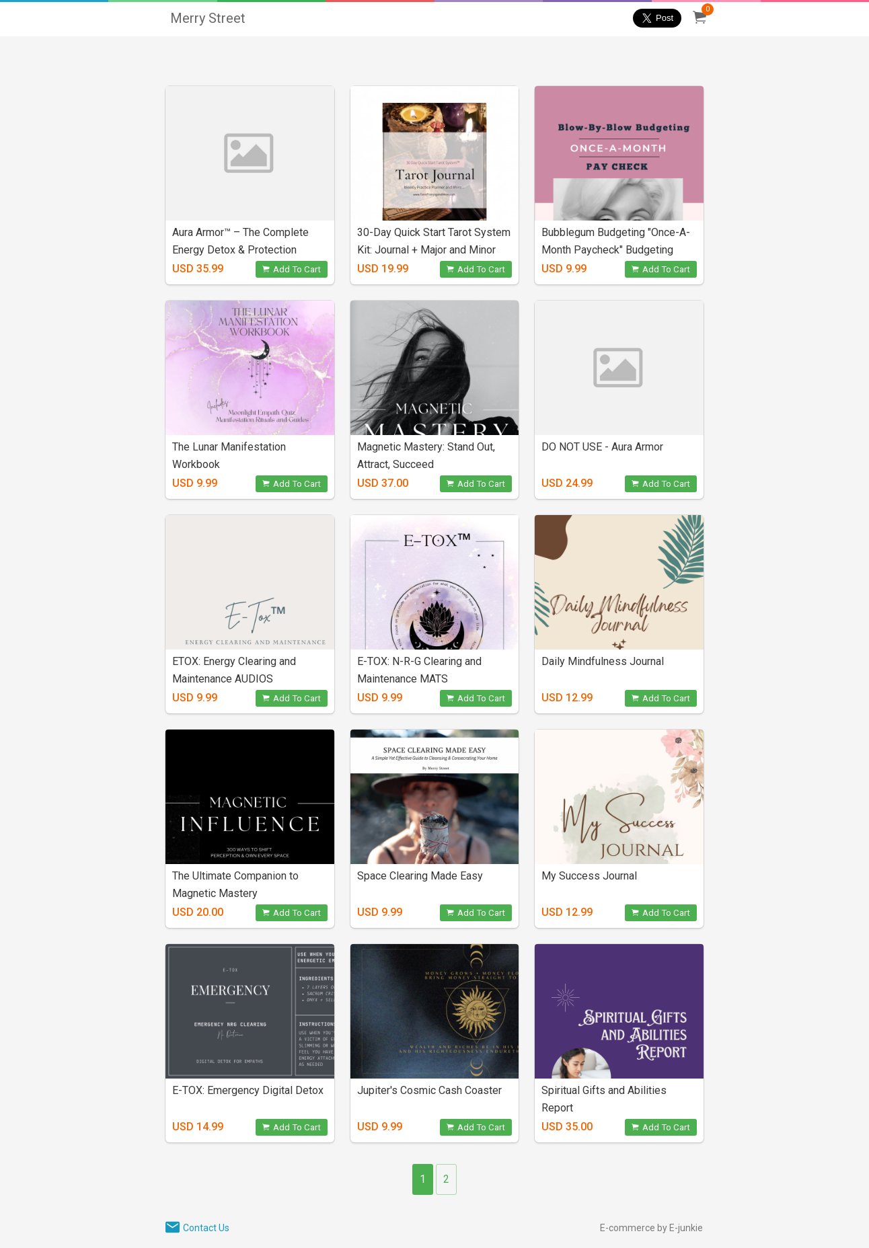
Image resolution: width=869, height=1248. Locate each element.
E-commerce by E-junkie (651, 1227)
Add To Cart (291, 269)
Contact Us (206, 1227)
